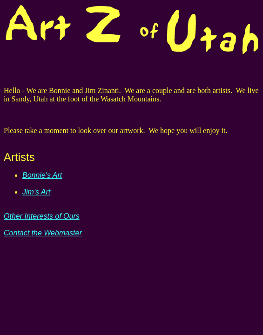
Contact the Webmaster (43, 233)
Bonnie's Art (42, 175)
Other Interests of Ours (42, 216)
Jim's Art (36, 192)
